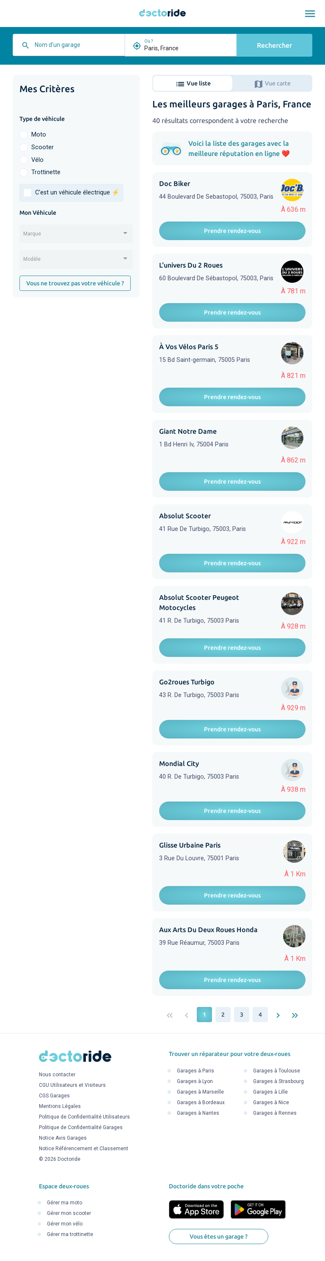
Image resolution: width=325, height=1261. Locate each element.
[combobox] (77, 48)
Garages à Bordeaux (201, 1102)
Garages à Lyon (195, 1081)
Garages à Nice (271, 1102)
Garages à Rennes (275, 1113)
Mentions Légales (60, 1107)
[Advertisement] (76, 360)
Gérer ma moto (64, 1203)
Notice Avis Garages (63, 1138)
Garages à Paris (195, 1071)
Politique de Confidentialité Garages (81, 1128)
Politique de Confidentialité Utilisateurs (84, 1117)
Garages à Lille (270, 1092)
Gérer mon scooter (69, 1214)
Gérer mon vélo (65, 1224)
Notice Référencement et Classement (83, 1149)
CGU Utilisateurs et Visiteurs (72, 1086)
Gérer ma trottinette (70, 1235)
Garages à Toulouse (276, 1071)
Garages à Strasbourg (278, 1081)
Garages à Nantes (198, 1113)
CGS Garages (54, 1096)
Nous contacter (57, 1075)
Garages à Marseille (200, 1092)
